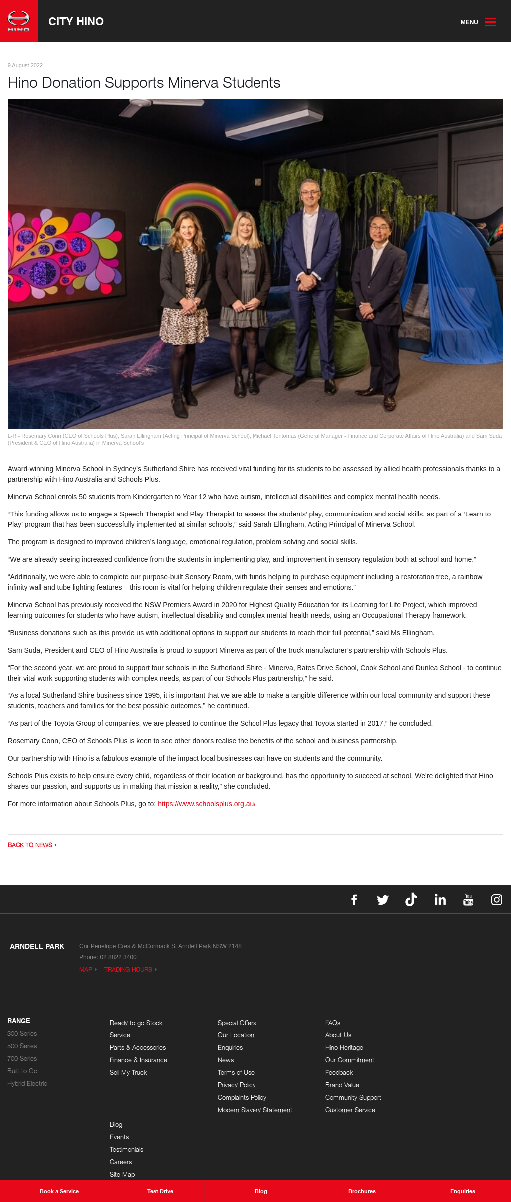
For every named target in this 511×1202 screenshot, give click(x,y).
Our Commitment (338, 1060)
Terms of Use (230, 1073)
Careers (427, 1060)
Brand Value (331, 1085)
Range (18, 1022)
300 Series (22, 1034)
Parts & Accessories (138, 1048)
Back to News (30, 846)
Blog (422, 1023)
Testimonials (433, 1048)
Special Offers (231, 1023)
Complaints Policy (236, 1098)
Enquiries (224, 1048)
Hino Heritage (333, 1048)
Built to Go (22, 1071)
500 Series (22, 1046)
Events (425, 1035)
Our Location (230, 1035)
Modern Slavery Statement (249, 1110)
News (220, 1060)
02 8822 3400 (118, 958)
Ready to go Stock (136, 1023)
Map (85, 970)
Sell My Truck (128, 1073)
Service (120, 1035)
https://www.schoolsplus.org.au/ (207, 805)
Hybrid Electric (27, 1084)
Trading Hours (128, 970)
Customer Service (339, 1110)
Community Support (342, 1098)
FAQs (321, 1023)
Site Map (428, 1073)
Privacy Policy (231, 1085)
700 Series (22, 1059)
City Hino (76, 21)
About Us (327, 1035)
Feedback (328, 1073)
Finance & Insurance (138, 1060)
